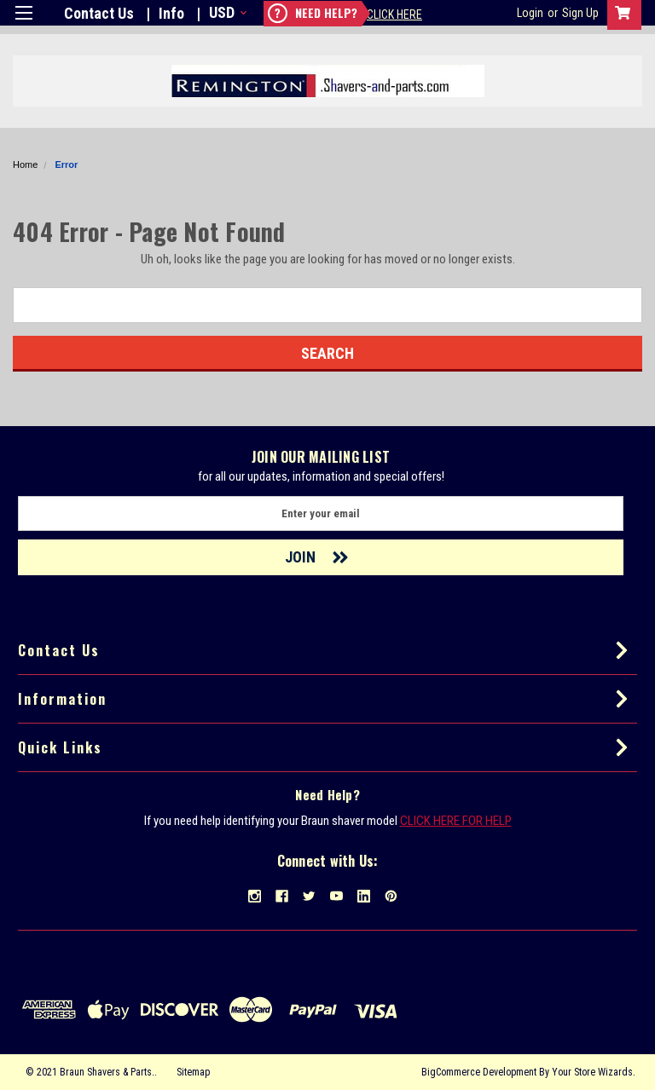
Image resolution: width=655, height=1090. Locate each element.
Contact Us (99, 13)
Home (25, 164)
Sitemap (193, 1072)
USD (226, 12)
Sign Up (580, 13)
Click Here (394, 14)
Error (66, 164)
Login (530, 13)
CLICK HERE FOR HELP (456, 820)
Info (171, 13)
